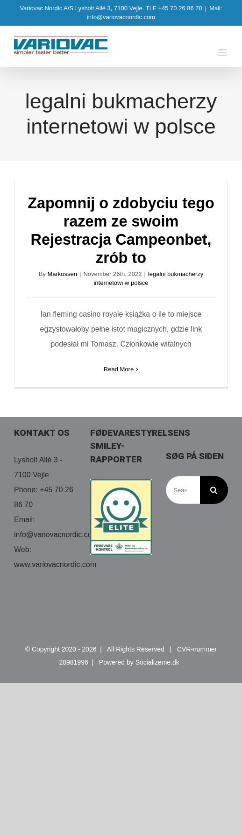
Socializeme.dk (157, 662)
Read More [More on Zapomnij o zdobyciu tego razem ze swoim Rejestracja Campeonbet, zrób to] (119, 369)
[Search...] (183, 490)
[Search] (214, 490)
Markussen (62, 273)
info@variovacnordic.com (56, 534)
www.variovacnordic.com (55, 564)
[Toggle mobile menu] (223, 52)
